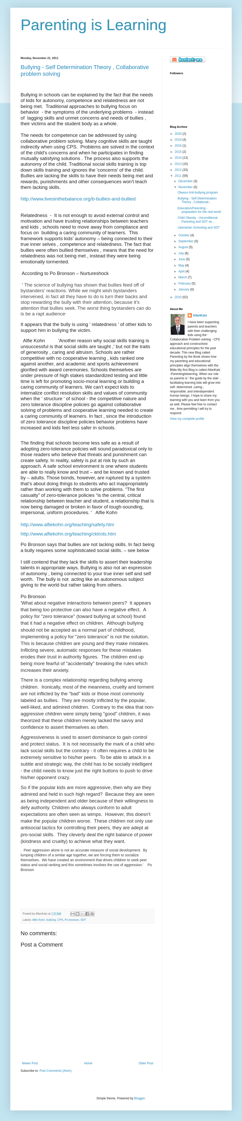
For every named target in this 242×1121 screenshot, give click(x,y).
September (186, 241)
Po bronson (72, 919)
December (186, 181)
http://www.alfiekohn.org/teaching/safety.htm (67, 524)
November (186, 187)
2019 (179, 139)
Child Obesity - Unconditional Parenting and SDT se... (198, 219)
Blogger (139, 1098)
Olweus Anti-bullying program (198, 192)
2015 (179, 152)
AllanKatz (200, 315)
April (181, 271)
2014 (179, 158)
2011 (179, 176)
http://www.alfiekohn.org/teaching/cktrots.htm (68, 534)
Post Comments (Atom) (55, 1071)
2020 (179, 134)
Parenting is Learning (94, 25)
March (183, 277)
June (182, 259)
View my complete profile (187, 419)
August (183, 247)
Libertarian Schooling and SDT (199, 227)
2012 (179, 170)
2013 (179, 164)
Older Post (146, 1063)
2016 (179, 145)
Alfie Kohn (38, 919)
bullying (51, 919)
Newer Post (30, 1063)
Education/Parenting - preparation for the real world (199, 210)
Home (88, 1063)
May (181, 265)
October (184, 235)
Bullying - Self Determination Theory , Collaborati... (197, 200)
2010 (179, 297)
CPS (60, 919)
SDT (83, 919)
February (185, 283)
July (181, 253)
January (184, 289)
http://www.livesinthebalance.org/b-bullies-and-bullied (78, 199)
